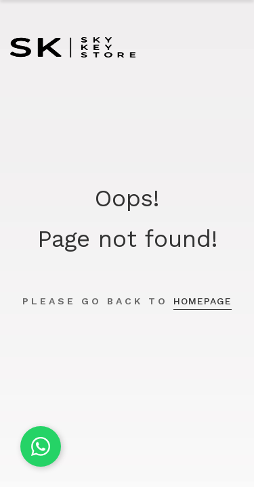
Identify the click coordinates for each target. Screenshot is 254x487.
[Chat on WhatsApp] (40, 446)
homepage (202, 301)
